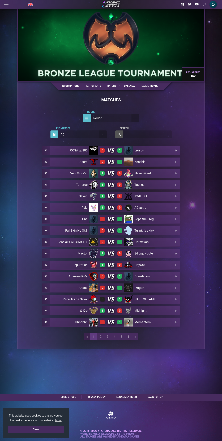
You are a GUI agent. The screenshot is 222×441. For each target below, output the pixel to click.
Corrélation (142, 276)
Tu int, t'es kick (144, 230)
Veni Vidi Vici (79, 173)
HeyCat (139, 265)
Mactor (83, 253)
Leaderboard (151, 85)
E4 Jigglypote (143, 253)
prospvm (140, 150)
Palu (85, 207)
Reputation (80, 265)
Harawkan (141, 242)
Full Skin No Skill (76, 230)
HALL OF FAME (145, 299)
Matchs (113, 85)
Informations (70, 85)
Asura (83, 162)
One (85, 219)
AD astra (140, 207)
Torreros (82, 184)
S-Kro (84, 310)
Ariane (83, 288)
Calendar (130, 85)
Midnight (140, 310)
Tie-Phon (127, 433)
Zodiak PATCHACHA (73, 242)
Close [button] (36, 429)
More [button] (58, 420)
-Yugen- (139, 288)
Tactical (139, 184)
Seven (83, 196)
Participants (93, 85)
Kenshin (140, 162)
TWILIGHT (141, 196)
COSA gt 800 (79, 150)
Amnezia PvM (78, 276)
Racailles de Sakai (75, 299)
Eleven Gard (142, 173)
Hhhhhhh (81, 322)
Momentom (142, 322)
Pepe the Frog (144, 219)
